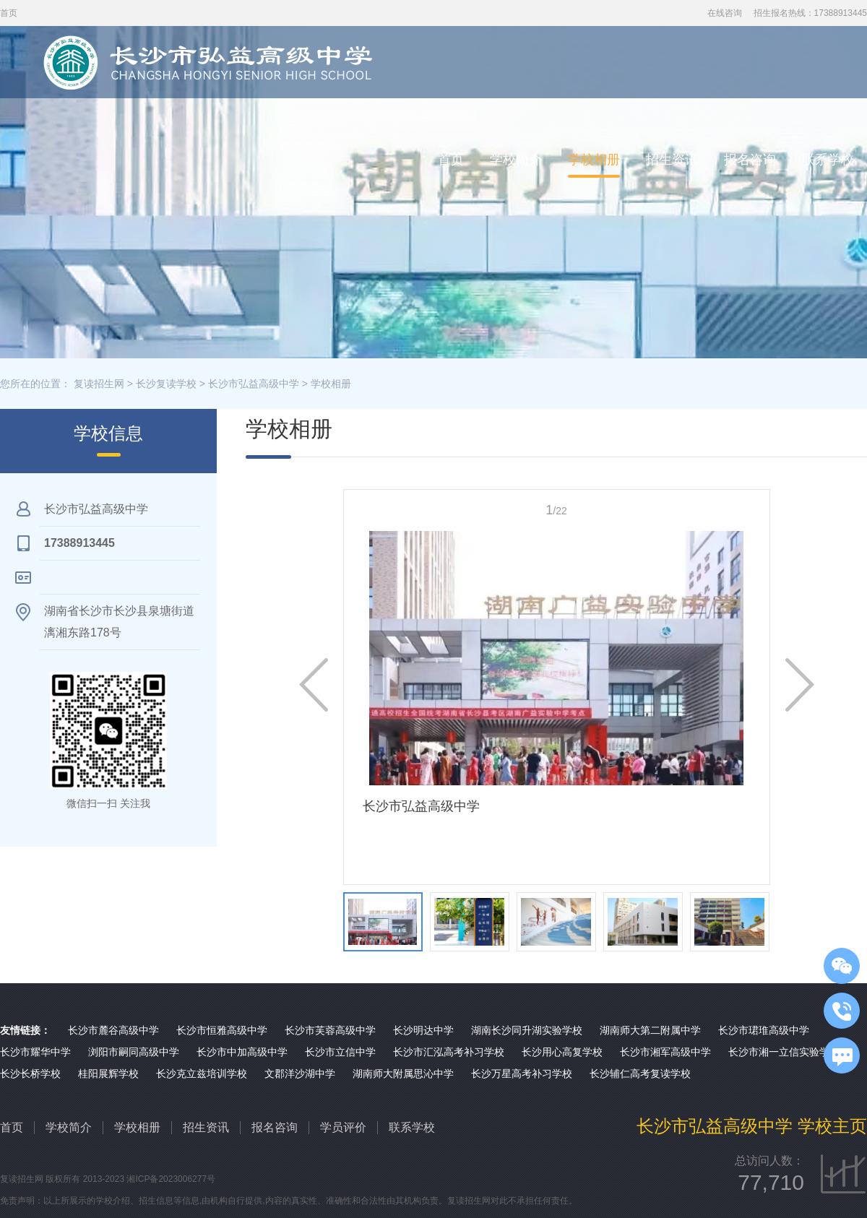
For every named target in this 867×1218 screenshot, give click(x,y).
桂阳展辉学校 (108, 1073)
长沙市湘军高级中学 (665, 1052)
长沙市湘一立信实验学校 (784, 1052)
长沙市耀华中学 (35, 1052)
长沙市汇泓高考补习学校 (448, 1052)
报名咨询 (750, 159)
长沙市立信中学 (340, 1052)
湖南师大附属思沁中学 (403, 1073)
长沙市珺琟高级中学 (763, 1030)
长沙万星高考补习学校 (521, 1073)
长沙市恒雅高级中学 (221, 1030)
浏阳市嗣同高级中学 (133, 1052)
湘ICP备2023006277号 (170, 1179)
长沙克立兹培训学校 (201, 1073)
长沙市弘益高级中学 (253, 383)
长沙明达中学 (423, 1030)
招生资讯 (672, 159)
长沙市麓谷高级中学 (113, 1030)
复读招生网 (99, 383)
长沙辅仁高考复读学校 (640, 1073)
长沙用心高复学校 (562, 1052)
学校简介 (516, 159)
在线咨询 (724, 13)
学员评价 (343, 1127)
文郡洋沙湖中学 (299, 1073)
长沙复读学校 (166, 383)
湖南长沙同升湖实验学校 (526, 1030)
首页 (451, 159)
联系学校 (828, 159)
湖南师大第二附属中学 (650, 1030)
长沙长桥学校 (30, 1073)
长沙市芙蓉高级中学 (330, 1030)
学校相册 (594, 159)
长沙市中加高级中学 (242, 1052)
